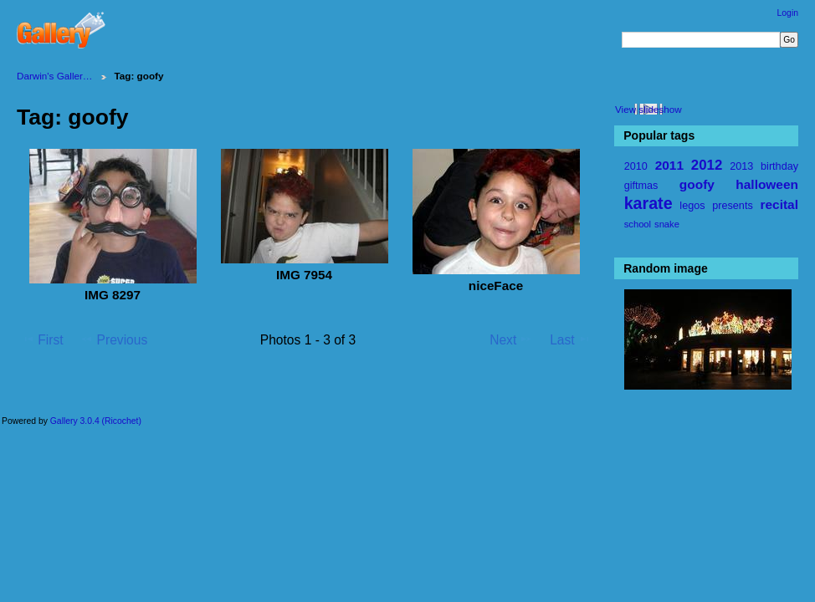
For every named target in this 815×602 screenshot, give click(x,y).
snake (666, 224)
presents (732, 206)
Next (511, 339)
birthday (779, 166)
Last (570, 339)
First (42, 339)
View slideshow (648, 109)
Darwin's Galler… (55, 75)
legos (692, 206)
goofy (697, 184)
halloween (767, 184)
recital (778, 204)
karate (648, 203)
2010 (636, 166)
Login (787, 13)
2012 (706, 165)
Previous (113, 339)
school (637, 224)
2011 (669, 165)
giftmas (641, 185)
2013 (741, 166)
